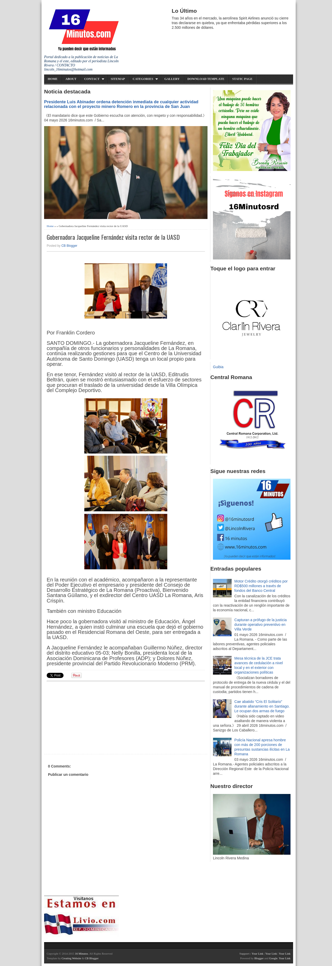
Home (53, 79)
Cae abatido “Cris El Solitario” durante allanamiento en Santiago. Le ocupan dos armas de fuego (262, 706)
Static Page (242, 79)
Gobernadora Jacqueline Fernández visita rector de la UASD (113, 237)
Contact (92, 79)
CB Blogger (69, 246)
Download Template (206, 79)
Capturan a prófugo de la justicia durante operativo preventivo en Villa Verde (260, 624)
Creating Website (71, 958)
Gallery (172, 79)
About (71, 79)
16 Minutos (81, 953)
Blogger (259, 958)
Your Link (257, 953)
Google (273, 958)
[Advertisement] (87, 716)
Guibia (218, 367)
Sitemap (118, 79)
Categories (143, 79)
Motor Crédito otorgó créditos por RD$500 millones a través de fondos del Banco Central (261, 586)
